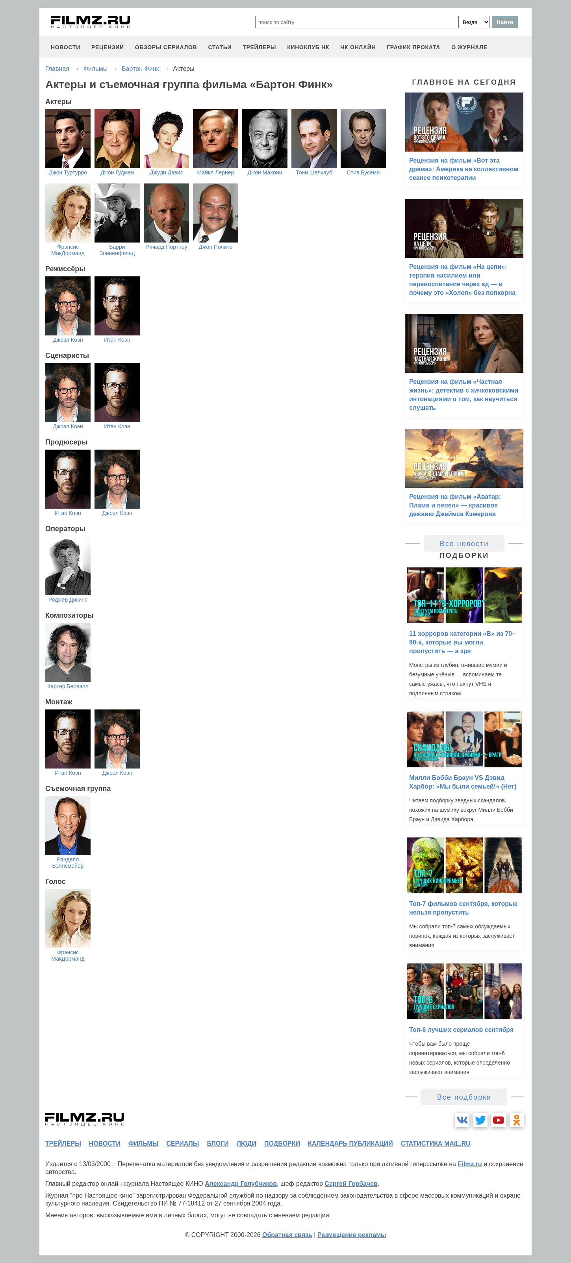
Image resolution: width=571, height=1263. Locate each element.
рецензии (107, 47)
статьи (220, 47)
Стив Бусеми (363, 172)
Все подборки (464, 1097)
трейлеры (259, 47)
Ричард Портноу (166, 247)
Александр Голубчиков (241, 1183)
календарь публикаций (350, 1143)
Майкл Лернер (215, 172)
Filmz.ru (470, 1164)
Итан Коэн (117, 340)
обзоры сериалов (166, 47)
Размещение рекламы (351, 1235)
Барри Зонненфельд (117, 250)
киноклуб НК (308, 47)
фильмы (143, 1143)
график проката (413, 47)
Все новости (464, 544)
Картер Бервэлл (68, 686)
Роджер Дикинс (67, 599)
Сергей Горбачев (350, 1183)
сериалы (182, 1143)
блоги (217, 1143)
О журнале (469, 47)
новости (65, 47)
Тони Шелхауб (314, 172)
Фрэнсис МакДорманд (67, 250)
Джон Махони (264, 172)
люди (246, 1143)
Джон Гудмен (117, 172)
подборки (282, 1143)
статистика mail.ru (436, 1143)
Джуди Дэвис (166, 172)
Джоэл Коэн (68, 340)
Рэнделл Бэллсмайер (67, 862)
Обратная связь (287, 1235)
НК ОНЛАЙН (358, 47)
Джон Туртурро (68, 172)
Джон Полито (216, 247)
